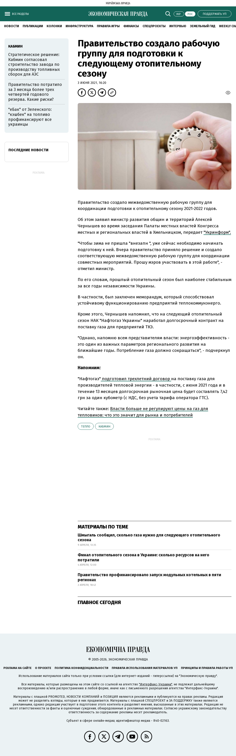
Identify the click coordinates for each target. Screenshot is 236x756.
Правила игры (108, 26)
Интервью (177, 26)
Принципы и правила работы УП (207, 668)
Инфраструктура (79, 26)
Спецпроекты (154, 26)
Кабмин (104, 426)
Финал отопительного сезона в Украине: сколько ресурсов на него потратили (143, 557)
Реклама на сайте (17, 668)
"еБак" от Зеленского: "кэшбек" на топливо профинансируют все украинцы (30, 117)
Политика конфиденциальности (81, 668)
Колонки (54, 26)
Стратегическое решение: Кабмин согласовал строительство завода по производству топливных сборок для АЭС (34, 64)
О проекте (43, 668)
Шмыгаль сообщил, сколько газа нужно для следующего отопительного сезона (149, 538)
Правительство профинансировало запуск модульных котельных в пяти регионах (149, 577)
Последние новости (28, 150)
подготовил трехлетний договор (136, 378)
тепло (85, 426)
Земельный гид (202, 26)
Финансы (131, 26)
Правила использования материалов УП (145, 668)
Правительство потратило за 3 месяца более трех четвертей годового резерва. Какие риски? (35, 92)
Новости (11, 26)
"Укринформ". (217, 232)
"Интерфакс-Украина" (155, 684)
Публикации (33, 26)
